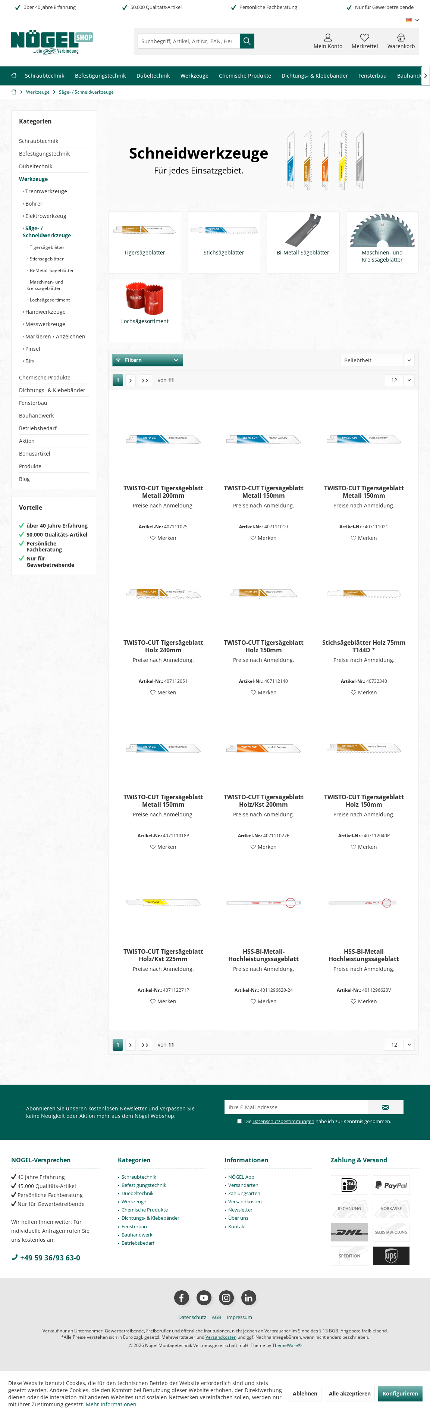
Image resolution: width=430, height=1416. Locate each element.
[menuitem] (401, 41)
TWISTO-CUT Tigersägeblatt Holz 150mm (264, 646)
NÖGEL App (241, 1176)
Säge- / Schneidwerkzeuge (47, 232)
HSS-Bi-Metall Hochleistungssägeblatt (364, 955)
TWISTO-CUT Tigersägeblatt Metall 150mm (264, 491)
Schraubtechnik (38, 140)
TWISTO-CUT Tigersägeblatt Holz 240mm (163, 646)
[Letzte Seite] (145, 380)
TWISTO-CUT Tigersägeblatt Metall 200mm (163, 491)
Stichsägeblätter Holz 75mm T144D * (364, 646)
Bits (29, 361)
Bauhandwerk (36, 415)
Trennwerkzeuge (45, 191)
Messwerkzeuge (44, 324)
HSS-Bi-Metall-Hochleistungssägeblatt (263, 955)
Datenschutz (192, 1317)
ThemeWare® (287, 1345)
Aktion (27, 440)
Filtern (129, 359)
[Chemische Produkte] (245, 75)
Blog (24, 478)
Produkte (30, 466)
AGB (216, 1317)
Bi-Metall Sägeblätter (51, 270)
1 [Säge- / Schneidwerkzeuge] (117, 380)
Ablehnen (305, 1393)
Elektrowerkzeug (45, 215)
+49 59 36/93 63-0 (45, 1258)
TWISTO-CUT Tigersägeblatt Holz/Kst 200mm (264, 800)
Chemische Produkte (44, 377)
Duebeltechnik (138, 1193)
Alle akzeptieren (350, 1393)
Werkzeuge (33, 178)
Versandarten (243, 1185)
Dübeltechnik (35, 166)
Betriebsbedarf (38, 428)
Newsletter (240, 1209)
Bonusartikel (34, 453)
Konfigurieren (400, 1393)
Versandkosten (245, 1201)
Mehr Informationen (111, 1404)
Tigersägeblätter (47, 247)
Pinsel (32, 348)
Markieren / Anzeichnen (54, 336)
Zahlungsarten (244, 1193)
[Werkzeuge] (194, 75)
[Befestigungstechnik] (100, 75)
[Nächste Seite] (130, 380)
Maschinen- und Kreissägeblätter (44, 285)
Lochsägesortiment (49, 300)
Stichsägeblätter (46, 259)
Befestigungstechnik (44, 153)
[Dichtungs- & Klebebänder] (314, 75)
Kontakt (237, 1226)
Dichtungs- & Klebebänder (52, 390)
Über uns (238, 1218)
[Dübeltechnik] (153, 75)
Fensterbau (33, 402)
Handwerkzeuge (45, 311)
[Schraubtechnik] (45, 75)
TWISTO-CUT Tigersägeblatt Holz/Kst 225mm (163, 955)
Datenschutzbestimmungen (283, 1121)
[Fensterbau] (372, 75)
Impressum (239, 1317)
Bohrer (33, 203)
